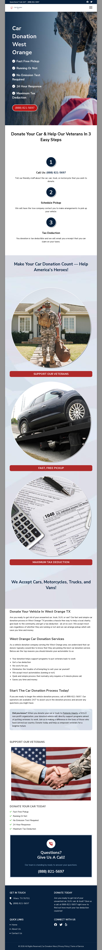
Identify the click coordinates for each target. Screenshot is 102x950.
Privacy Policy (63, 946)
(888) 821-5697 (33, 2)
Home (14, 924)
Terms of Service (77, 946)
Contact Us (17, 933)
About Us (16, 929)
